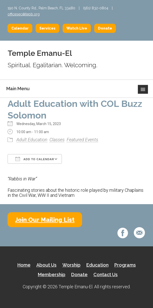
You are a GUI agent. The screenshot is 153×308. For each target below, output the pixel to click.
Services (47, 28)
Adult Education (31, 139)
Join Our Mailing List (44, 219)
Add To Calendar (34, 159)
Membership (51, 274)
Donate (105, 28)
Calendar (20, 28)
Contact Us (105, 274)
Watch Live (76, 28)
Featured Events (82, 139)
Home (24, 265)
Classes (57, 139)
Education (97, 265)
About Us (46, 265)
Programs (125, 265)
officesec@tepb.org (24, 14)
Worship (71, 265)
